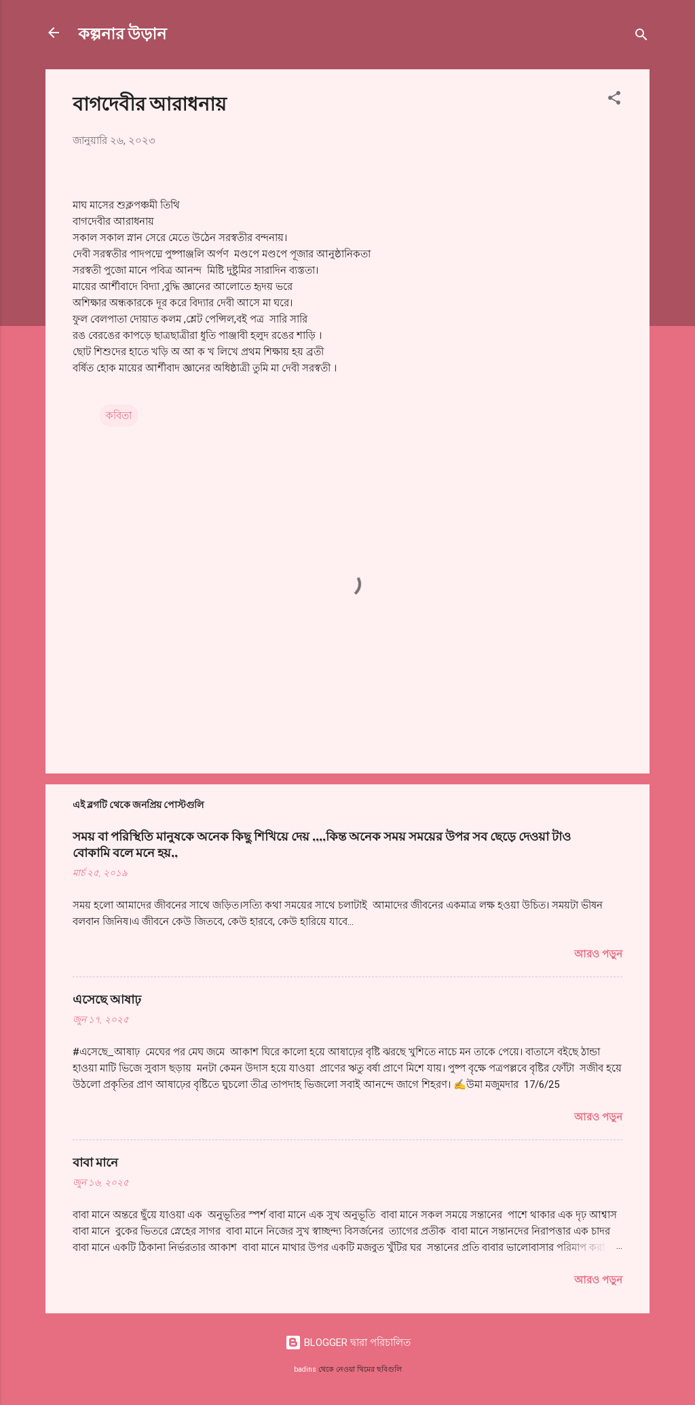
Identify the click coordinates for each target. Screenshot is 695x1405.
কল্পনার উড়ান (122, 32)
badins (305, 1369)
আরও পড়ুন (598, 954)
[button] (614, 100)
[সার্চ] (641, 37)
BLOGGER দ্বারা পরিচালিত (348, 1342)
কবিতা (119, 415)
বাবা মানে (95, 1162)
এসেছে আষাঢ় (107, 999)
